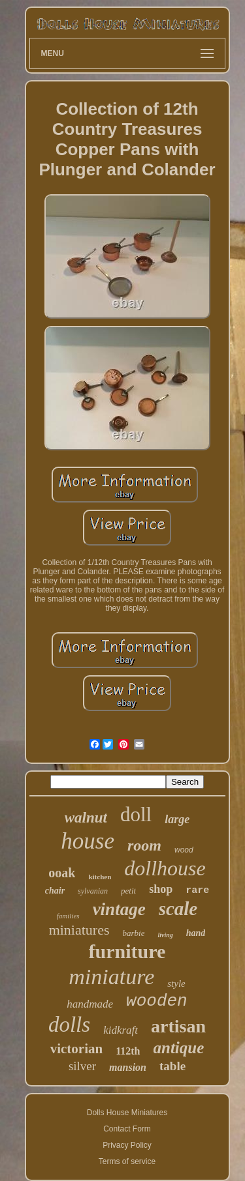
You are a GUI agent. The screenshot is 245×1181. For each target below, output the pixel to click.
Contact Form (127, 1128)
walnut (86, 817)
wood (183, 849)
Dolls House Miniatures (127, 1112)
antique (179, 1048)
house (87, 841)
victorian (76, 1049)
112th (128, 1051)
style (176, 983)
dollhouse (164, 868)
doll (136, 814)
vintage (119, 909)
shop (160, 889)
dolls (69, 1024)
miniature (111, 977)
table (172, 1066)
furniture (127, 951)
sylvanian (93, 891)
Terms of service (127, 1161)
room (144, 845)
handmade (90, 1004)
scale (178, 908)
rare (197, 890)
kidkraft (120, 1030)
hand (196, 933)
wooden (157, 1001)
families (68, 916)
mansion (127, 1067)
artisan (178, 1026)
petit (128, 891)
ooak (61, 873)
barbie (134, 933)
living (164, 935)
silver (82, 1066)
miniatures (79, 930)
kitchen (99, 877)
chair (55, 891)
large (177, 819)
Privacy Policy (127, 1145)
